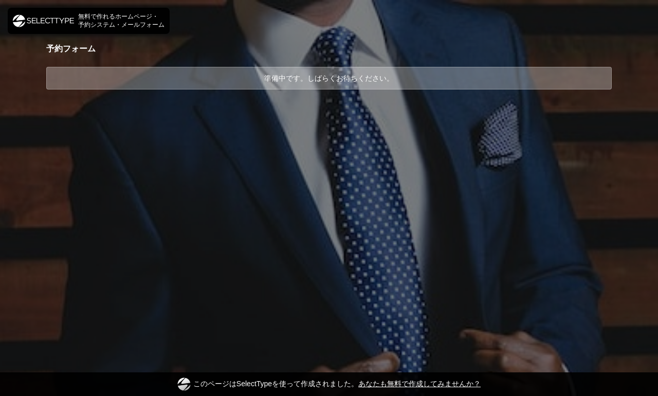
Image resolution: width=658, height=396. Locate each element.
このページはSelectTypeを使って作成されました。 (329, 384)
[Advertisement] (329, 128)
